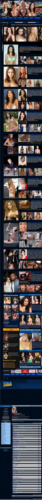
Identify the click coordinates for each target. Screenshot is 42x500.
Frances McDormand (15, 482)
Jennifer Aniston (19, 439)
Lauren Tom (19, 426)
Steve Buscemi (3, 427)
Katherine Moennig (22, 428)
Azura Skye (25, 450)
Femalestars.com (5, 414)
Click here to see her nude (37, 422)
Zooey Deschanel (14, 439)
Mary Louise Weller (15, 493)
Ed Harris (2, 436)
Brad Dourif (3, 442)
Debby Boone (18, 447)
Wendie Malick (14, 463)
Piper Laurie (18, 450)
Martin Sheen (3, 435)
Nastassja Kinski (23, 441)
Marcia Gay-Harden (15, 426)
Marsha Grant (21, 491)
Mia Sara (14, 475)
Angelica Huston (14, 428)
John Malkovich (3, 432)
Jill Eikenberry (14, 467)
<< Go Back (6, 408)
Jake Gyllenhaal (3, 424)
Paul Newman (3, 431)
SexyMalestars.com (6, 450)
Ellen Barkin (14, 491)
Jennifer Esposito (19, 441)
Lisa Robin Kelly (21, 450)
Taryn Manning (14, 447)
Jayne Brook (18, 455)
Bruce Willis (3, 423)
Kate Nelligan (22, 426)
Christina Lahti (14, 455)
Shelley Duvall (14, 450)
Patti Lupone (14, 431)
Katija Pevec (31, 428)
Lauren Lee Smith (27, 428)
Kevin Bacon (3, 428)
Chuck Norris (3, 439)
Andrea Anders (14, 433)
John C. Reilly (3, 443)
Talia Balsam (17, 491)
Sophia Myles (18, 428)
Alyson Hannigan (15, 441)
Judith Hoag (17, 484)
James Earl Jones (3, 438)
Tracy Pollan (14, 484)
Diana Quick (14, 473)
